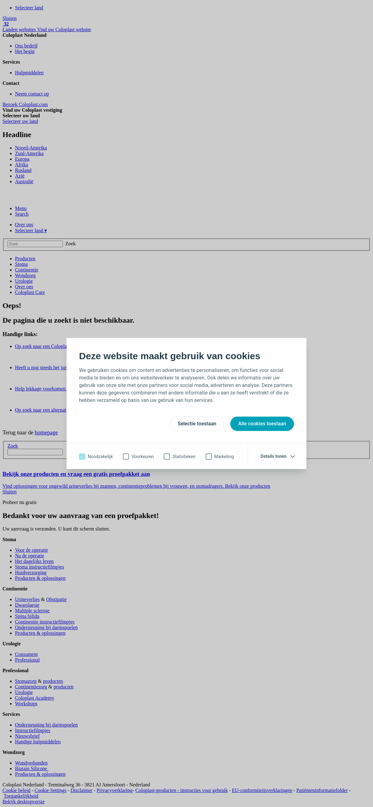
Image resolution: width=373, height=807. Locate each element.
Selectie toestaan (197, 424)
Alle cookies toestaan (262, 424)
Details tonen (273, 456)
